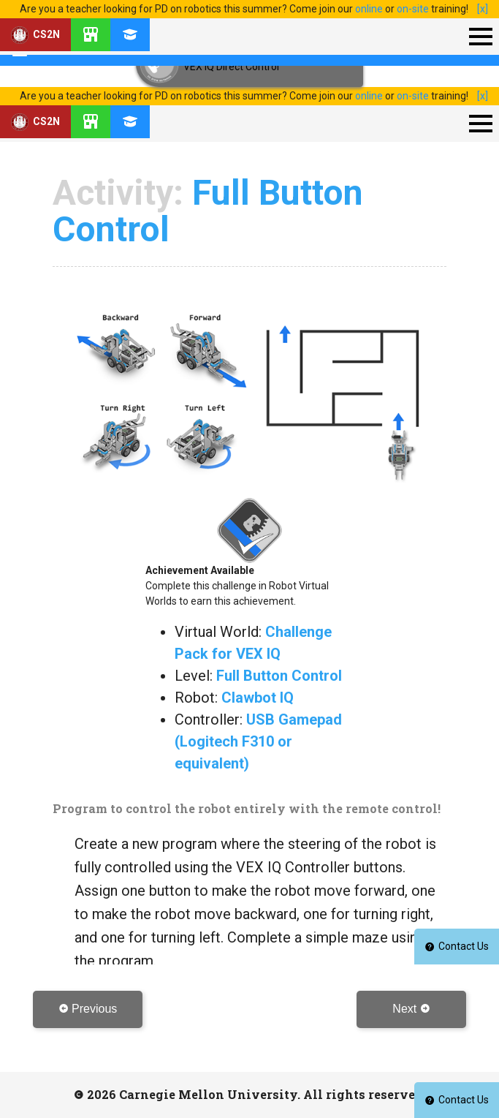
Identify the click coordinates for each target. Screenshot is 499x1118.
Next (411, 1008)
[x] (482, 9)
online (369, 9)
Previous (88, 1008)
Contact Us (456, 1100)
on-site (413, 9)
